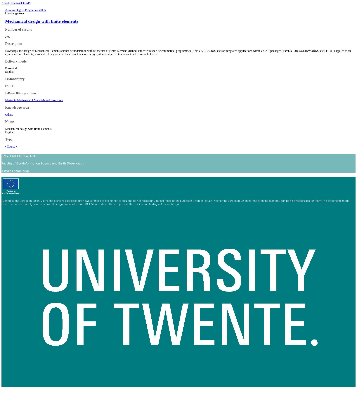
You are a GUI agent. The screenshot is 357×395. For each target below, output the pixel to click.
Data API (25, 3)
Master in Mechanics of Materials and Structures (34, 100)
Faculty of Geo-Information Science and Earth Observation (42, 163)
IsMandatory (15, 79)
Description (13, 44)
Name (9, 122)
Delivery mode (16, 61)
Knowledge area (17, 107)
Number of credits (18, 29)
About (5, 3)
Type (8, 139)
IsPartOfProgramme (20, 93)
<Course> (11, 146)
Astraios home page (15, 171)
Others (9, 114)
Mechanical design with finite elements (41, 21)
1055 (43, 10)
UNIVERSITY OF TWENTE (18, 156)
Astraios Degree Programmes (22, 10)
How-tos (15, 3)
